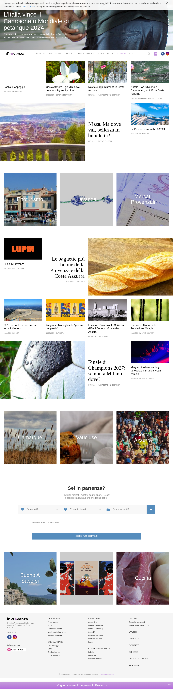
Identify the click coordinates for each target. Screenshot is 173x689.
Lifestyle (69, 54)
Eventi (110, 54)
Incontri (91, 642)
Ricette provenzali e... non (139, 625)
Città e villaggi (53, 646)
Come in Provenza (85, 54)
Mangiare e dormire (95, 625)
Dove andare (55, 54)
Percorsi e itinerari (55, 635)
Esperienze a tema (55, 629)
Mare (50, 649)
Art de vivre (92, 622)
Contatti (134, 645)
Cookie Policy (27, 6)
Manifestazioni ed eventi (57, 632)
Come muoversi (54, 655)
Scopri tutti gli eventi (86, 536)
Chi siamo (121, 54)
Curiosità (91, 632)
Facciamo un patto (140, 658)
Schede (133, 652)
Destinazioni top (54, 652)
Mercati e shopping (95, 629)
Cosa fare (41, 54)
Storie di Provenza (95, 659)
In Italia (91, 652)
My (155, 53)
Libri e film (92, 655)
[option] (86, 25)
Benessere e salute (95, 635)
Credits (111, 674)
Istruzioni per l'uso (95, 639)
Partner (134, 665)
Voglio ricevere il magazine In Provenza (82, 685)
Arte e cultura (53, 622)
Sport (50, 625)
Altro (131, 54)
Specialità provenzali (137, 622)
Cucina (100, 54)
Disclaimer (103, 674)
